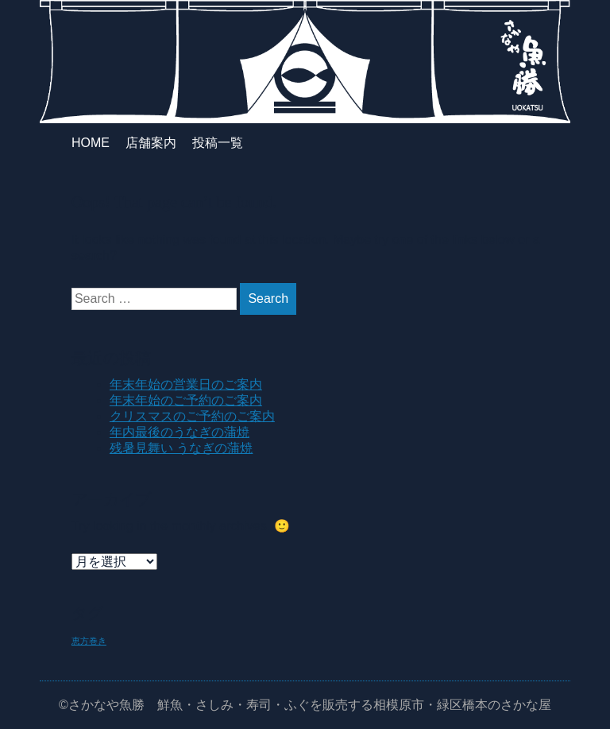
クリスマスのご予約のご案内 (192, 416)
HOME (90, 142)
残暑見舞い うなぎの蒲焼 (181, 448)
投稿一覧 (217, 142)
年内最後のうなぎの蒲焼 (179, 432)
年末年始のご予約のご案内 (186, 400)
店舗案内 (150, 142)
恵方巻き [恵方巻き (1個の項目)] (88, 641)
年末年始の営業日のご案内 (186, 384)
